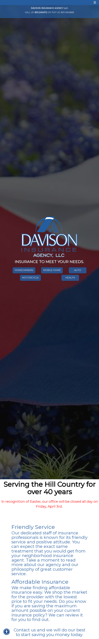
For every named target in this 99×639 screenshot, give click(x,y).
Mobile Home (52, 270)
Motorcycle (30, 277)
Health (70, 277)
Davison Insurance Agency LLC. (49, 8)
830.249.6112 (41, 12)
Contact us (25, 629)
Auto (77, 270)
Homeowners (24, 270)
